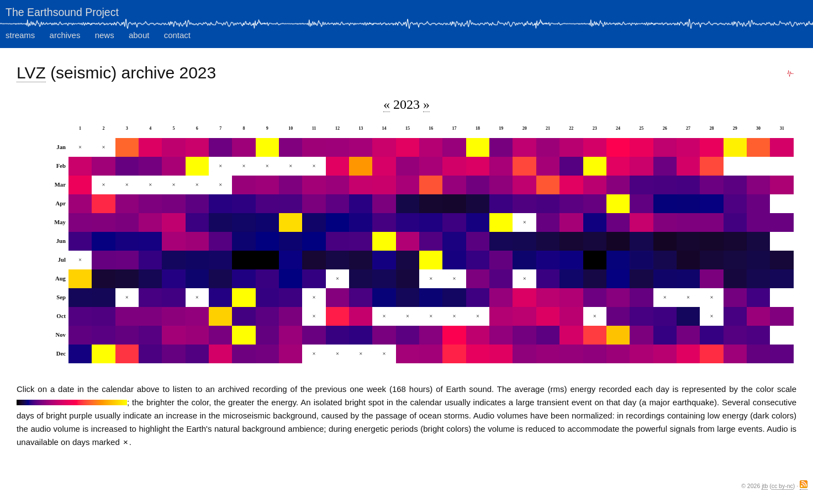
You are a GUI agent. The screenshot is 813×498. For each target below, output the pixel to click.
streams (20, 35)
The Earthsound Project (62, 12)
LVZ (31, 72)
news (104, 35)
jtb (765, 486)
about (139, 35)
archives (65, 35)
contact (177, 35)
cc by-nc (782, 486)
